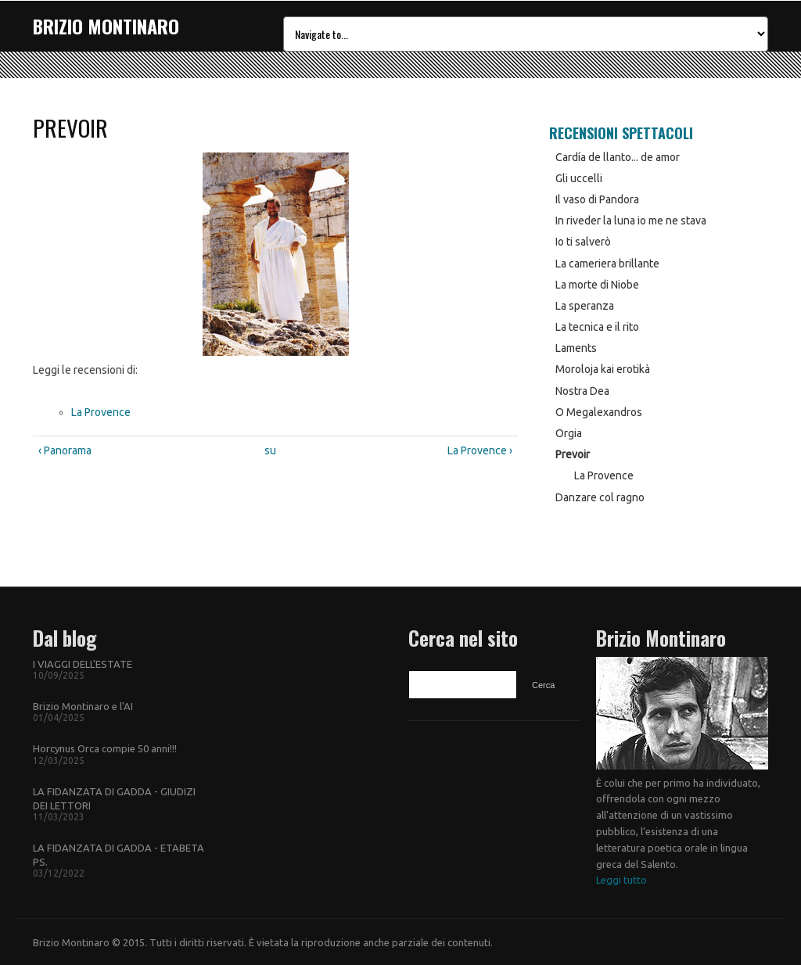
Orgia (568, 433)
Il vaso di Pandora (597, 199)
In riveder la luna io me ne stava (630, 220)
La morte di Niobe (597, 284)
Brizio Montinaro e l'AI (83, 706)
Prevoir (572, 454)
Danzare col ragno (600, 497)
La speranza (584, 306)
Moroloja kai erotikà (602, 369)
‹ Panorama (65, 450)
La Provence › (479, 450)
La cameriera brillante (607, 263)
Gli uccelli (578, 178)
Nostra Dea (582, 391)
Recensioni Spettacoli (621, 133)
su (270, 450)
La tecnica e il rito (597, 327)
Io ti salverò (583, 241)
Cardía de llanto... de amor (617, 157)
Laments (576, 348)
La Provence (101, 412)
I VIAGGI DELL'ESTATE (82, 663)
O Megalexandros (598, 412)
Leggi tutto (621, 879)
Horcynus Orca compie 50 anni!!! (105, 748)
